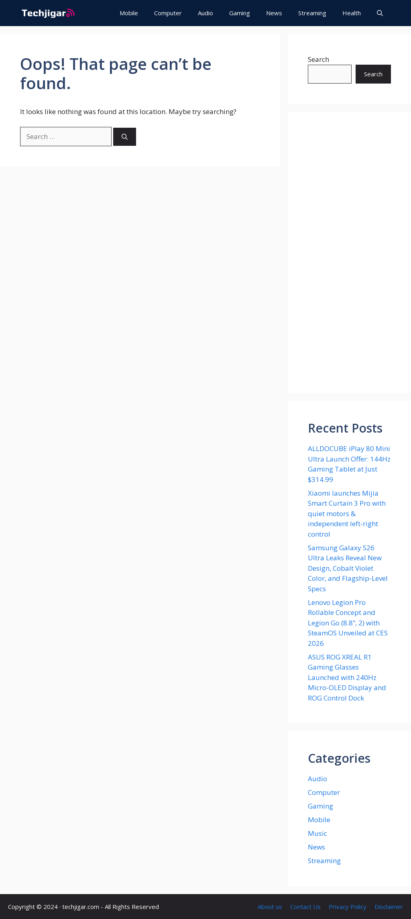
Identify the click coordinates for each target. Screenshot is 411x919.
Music (317, 833)
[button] (380, 13)
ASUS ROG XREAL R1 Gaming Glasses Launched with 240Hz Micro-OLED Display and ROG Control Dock (347, 677)
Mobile (129, 13)
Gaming (239, 13)
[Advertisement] (349, 252)
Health (351, 13)
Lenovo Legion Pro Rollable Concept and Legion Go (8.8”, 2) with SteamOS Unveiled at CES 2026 (348, 623)
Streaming (312, 13)
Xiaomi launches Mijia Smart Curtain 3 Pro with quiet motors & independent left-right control (347, 513)
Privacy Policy (347, 907)
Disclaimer (388, 907)
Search (318, 59)
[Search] (124, 137)
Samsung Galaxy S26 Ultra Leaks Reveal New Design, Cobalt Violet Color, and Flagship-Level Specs (348, 568)
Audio (205, 13)
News (274, 13)
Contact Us (305, 907)
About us (270, 907)
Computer (168, 13)
